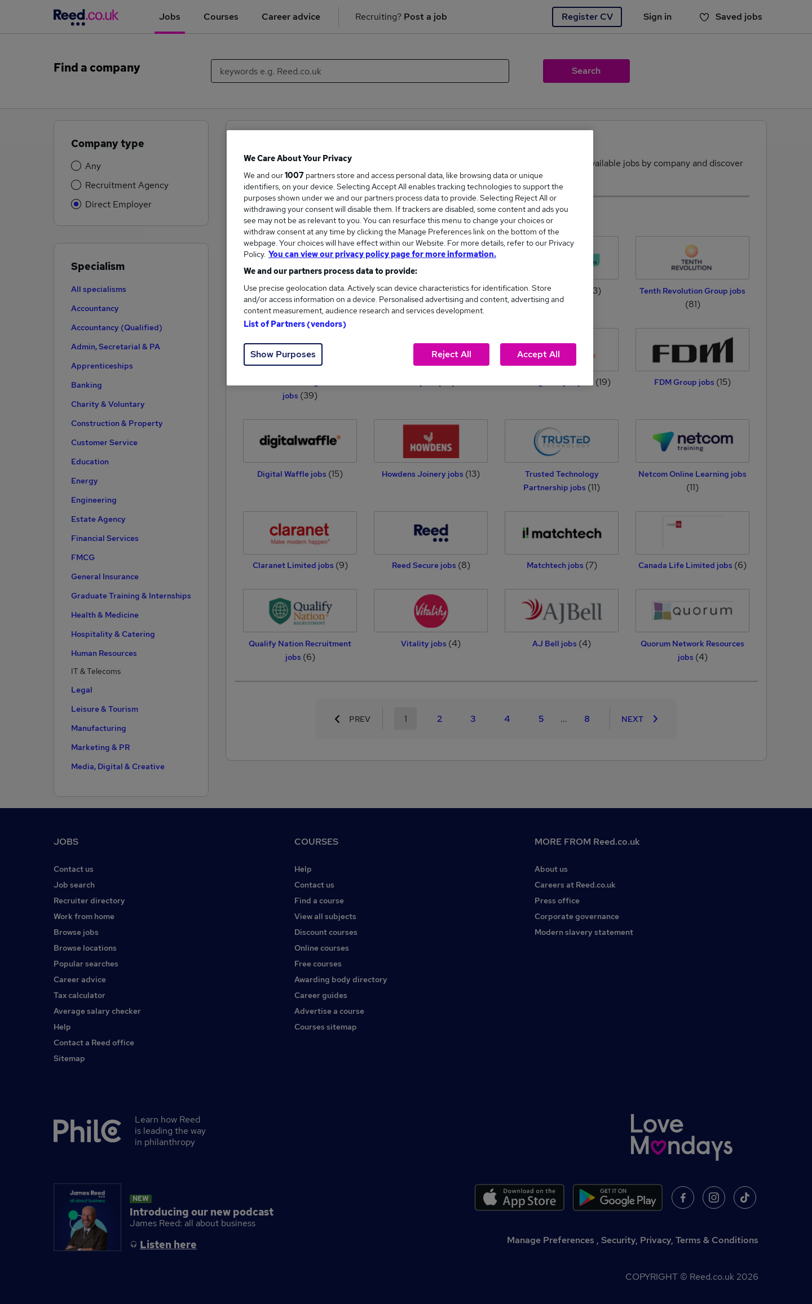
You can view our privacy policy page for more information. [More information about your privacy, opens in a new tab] (382, 254)
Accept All (538, 354)
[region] (410, 257)
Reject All (451, 354)
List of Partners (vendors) (295, 324)
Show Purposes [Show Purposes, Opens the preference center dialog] (283, 354)
